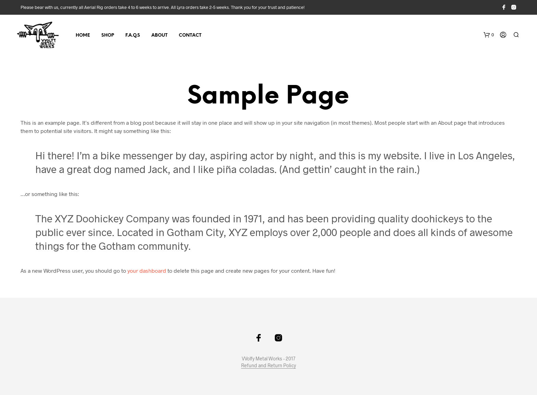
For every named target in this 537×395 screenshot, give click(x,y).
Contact (190, 35)
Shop (107, 35)
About (159, 35)
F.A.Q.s (132, 35)
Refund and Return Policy (268, 365)
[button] (489, 35)
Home (83, 35)
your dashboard (146, 270)
